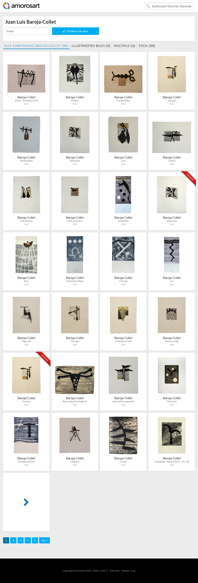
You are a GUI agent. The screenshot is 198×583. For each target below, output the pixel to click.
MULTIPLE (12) (124, 46)
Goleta (171, 160)
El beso (74, 100)
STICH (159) (147, 46)
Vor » (44, 540)
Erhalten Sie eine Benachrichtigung (75, 32)
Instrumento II (74, 220)
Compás (74, 341)
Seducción (75, 160)
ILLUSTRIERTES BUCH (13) (91, 46)
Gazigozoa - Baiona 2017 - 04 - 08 (171, 461)
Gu (172, 281)
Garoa (123, 461)
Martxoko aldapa (75, 281)
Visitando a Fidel (123, 341)
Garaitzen (123, 220)
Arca (26, 281)
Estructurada (172, 341)
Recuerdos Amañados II (75, 401)
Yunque (172, 100)
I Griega (123, 281)
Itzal (26, 103)
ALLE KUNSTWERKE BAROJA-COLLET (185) (36, 46)
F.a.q (133, 570)
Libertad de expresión (123, 401)
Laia (123, 160)
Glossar (125, 570)
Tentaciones (26, 160)
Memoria (172, 401)
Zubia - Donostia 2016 (26, 100)
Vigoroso (26, 341)
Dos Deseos (26, 220)
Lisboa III (74, 461)
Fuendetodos (123, 100)
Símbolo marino (26, 461)
